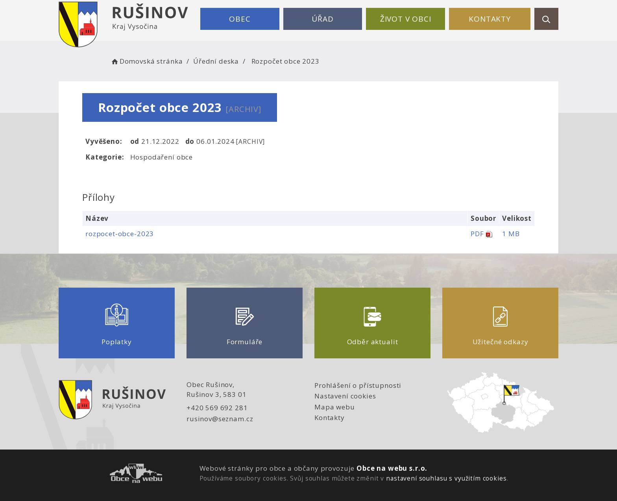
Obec (239, 19)
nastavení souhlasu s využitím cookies (446, 478)
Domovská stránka (146, 61)
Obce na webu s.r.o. (392, 468)
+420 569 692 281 (217, 407)
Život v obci (405, 19)
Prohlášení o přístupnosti (357, 385)
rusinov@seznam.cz (220, 418)
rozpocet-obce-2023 (119, 233)
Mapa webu (334, 406)
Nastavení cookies (345, 395)
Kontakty (490, 19)
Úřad (322, 19)
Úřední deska (216, 61)
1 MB (510, 233)
